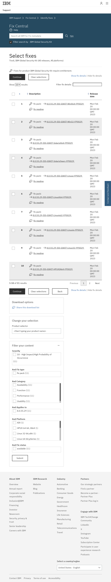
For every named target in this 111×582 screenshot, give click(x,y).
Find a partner (87, 488)
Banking (60, 488)
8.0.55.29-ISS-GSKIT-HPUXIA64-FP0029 (53, 269)
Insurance (62, 510)
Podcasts (85, 554)
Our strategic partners (91, 484)
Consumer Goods (65, 493)
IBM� (7, 3)
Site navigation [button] (107, 5)
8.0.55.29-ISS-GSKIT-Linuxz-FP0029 (65, 175)
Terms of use (39, 578)
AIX (19, 422)
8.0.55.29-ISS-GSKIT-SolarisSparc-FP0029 (54, 161)
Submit (20, 458)
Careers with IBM (17, 530)
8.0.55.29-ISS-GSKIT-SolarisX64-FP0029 (53, 143)
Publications (39, 493)
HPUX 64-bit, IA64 (26, 428)
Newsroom (14, 514)
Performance (23, 395)
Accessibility (54, 578)
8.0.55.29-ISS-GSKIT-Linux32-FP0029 (65, 248)
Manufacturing (64, 519)
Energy (60, 497)
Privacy (27, 578)
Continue (17, 77)
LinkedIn (85, 524)
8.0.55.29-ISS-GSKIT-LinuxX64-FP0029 (52, 197)
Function (21, 390)
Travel (60, 532)
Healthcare (62, 506)
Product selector (20, 326)
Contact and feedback (108, 193)
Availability (22, 385)
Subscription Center (90, 542)
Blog (35, 488)
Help (16, 30)
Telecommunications (67, 528)
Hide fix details (95, 75)
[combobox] (79, 567)
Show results (18, 84)
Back (60, 291)
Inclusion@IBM (16, 501)
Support (7, 10)
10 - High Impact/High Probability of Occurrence (34, 356)
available (21, 448)
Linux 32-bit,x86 (25, 433)
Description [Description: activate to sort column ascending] (35, 93)
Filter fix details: (79, 84)
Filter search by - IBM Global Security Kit (32, 42)
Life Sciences (63, 515)
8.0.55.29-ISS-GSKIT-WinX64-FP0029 (65, 103)
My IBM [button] (101, 4)
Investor (13, 509)
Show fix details (78, 75)
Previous (74, 283)
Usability (21, 401)
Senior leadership (17, 526)
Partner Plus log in (89, 501)
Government (63, 501)
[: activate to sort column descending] (22, 95)
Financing (13, 505)
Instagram (86, 533)
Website (37, 484)
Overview (13, 484)
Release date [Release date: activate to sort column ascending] (94, 95)
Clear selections (38, 77)
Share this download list (27, 307)
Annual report (15, 488)
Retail (59, 523)
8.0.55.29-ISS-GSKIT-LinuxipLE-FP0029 (52, 215)
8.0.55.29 (22, 410)
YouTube (85, 538)
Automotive (62, 484)
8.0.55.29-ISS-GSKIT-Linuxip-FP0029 (65, 230)
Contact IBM (15, 578)
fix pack (20, 373)
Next (97, 283)
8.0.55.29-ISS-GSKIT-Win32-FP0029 (65, 121)
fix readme (38, 109)
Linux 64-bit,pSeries (26, 439)
